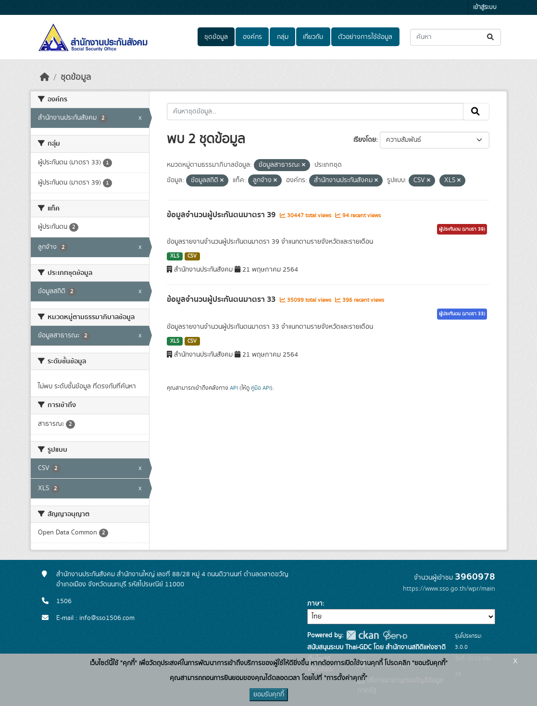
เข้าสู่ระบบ (485, 7)
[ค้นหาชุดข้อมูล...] (455, 37)
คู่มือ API (261, 388)
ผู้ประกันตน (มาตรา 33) (462, 313)
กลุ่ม (282, 37)
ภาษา (315, 603)
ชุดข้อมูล (216, 37)
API (234, 388)
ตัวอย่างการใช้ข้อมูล (365, 37)
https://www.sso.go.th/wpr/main (449, 589)
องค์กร (252, 37)
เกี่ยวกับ (313, 37)
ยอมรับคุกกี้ (268, 694)
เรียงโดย (364, 140)
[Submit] (491, 37)
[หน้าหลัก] (45, 77)
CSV (192, 256)
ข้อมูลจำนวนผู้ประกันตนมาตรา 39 (222, 215)
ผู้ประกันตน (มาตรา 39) (462, 229)
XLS (174, 256)
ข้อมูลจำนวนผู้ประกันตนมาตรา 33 (222, 299)
